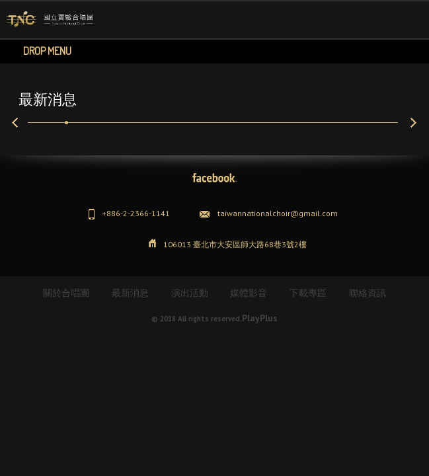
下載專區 (308, 292)
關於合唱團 (66, 292)
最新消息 (130, 292)
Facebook (214, 177)
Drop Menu (47, 51)
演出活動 (189, 292)
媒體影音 (248, 292)
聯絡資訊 (367, 292)
